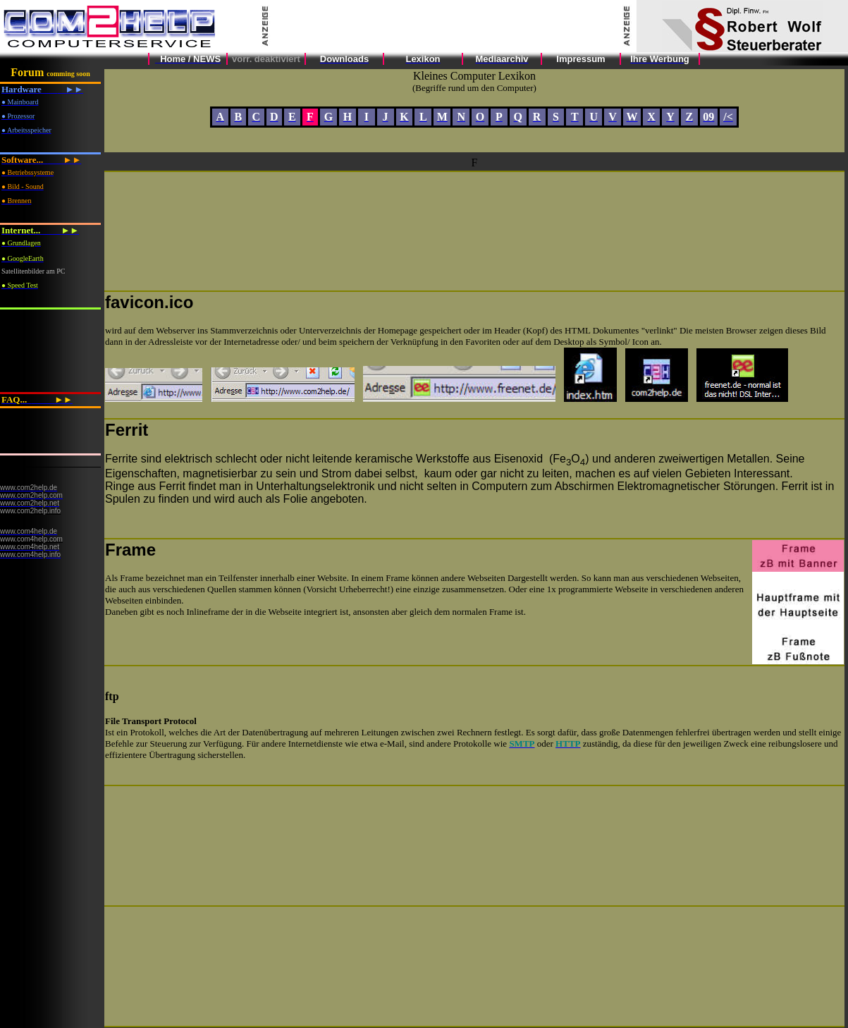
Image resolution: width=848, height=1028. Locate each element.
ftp (112, 696)
